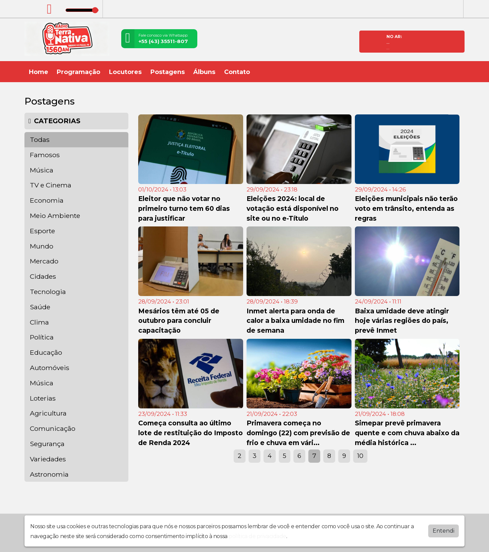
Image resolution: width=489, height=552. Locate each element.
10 (360, 456)
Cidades (43, 276)
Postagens (167, 72)
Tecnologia (48, 292)
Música (41, 170)
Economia (47, 200)
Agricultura (48, 413)
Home (38, 72)
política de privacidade (257, 536)
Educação (46, 352)
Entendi (443, 531)
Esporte (42, 231)
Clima (39, 322)
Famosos (45, 155)
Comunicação (52, 428)
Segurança (47, 444)
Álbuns (204, 72)
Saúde (40, 307)
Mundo (41, 246)
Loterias (43, 398)
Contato (237, 72)
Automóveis (49, 368)
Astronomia (49, 474)
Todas (40, 139)
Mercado (44, 261)
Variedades (48, 459)
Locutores (125, 72)
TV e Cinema (50, 185)
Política (42, 337)
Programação (78, 72)
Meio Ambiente (55, 215)
